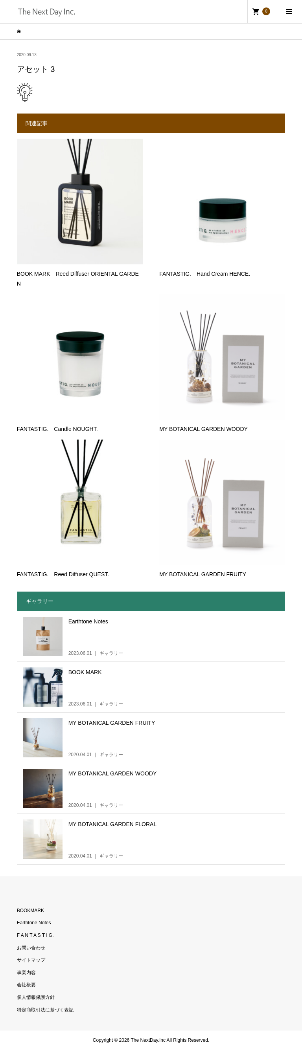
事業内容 (26, 972)
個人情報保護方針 (36, 997)
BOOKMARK (30, 910)
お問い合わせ (31, 948)
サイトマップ (31, 960)
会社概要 (26, 985)
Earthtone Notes (34, 922)
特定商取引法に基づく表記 (45, 1010)
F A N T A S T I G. (35, 935)
